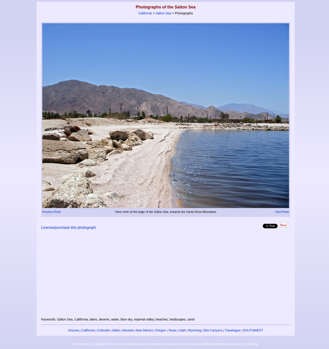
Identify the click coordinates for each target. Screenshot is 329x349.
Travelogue (233, 330)
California (145, 13)
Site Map (252, 344)
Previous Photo (51, 212)
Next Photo (282, 212)
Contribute (191, 344)
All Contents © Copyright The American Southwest (106, 344)
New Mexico (144, 330)
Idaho (116, 330)
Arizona (73, 330)
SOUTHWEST (253, 330)
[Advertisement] (165, 276)
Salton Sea (163, 13)
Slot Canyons (212, 330)
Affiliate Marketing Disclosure (222, 344)
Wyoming (194, 330)
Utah (182, 330)
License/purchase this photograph (68, 227)
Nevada (127, 330)
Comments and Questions (163, 344)
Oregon (160, 330)
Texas (172, 330)
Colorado (103, 330)
